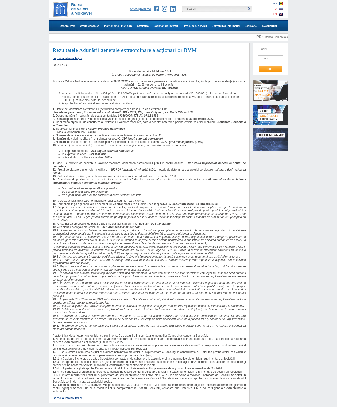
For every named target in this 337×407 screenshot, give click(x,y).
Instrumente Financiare (118, 25)
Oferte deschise (89, 25)
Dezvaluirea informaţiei (226, 25)
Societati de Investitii (166, 25)
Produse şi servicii (195, 25)
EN (278, 14)
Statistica (143, 25)
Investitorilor (269, 25)
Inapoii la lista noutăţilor (67, 58)
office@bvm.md (140, 9)
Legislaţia (251, 25)
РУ (278, 8)
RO (278, 3)
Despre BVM (67, 25)
